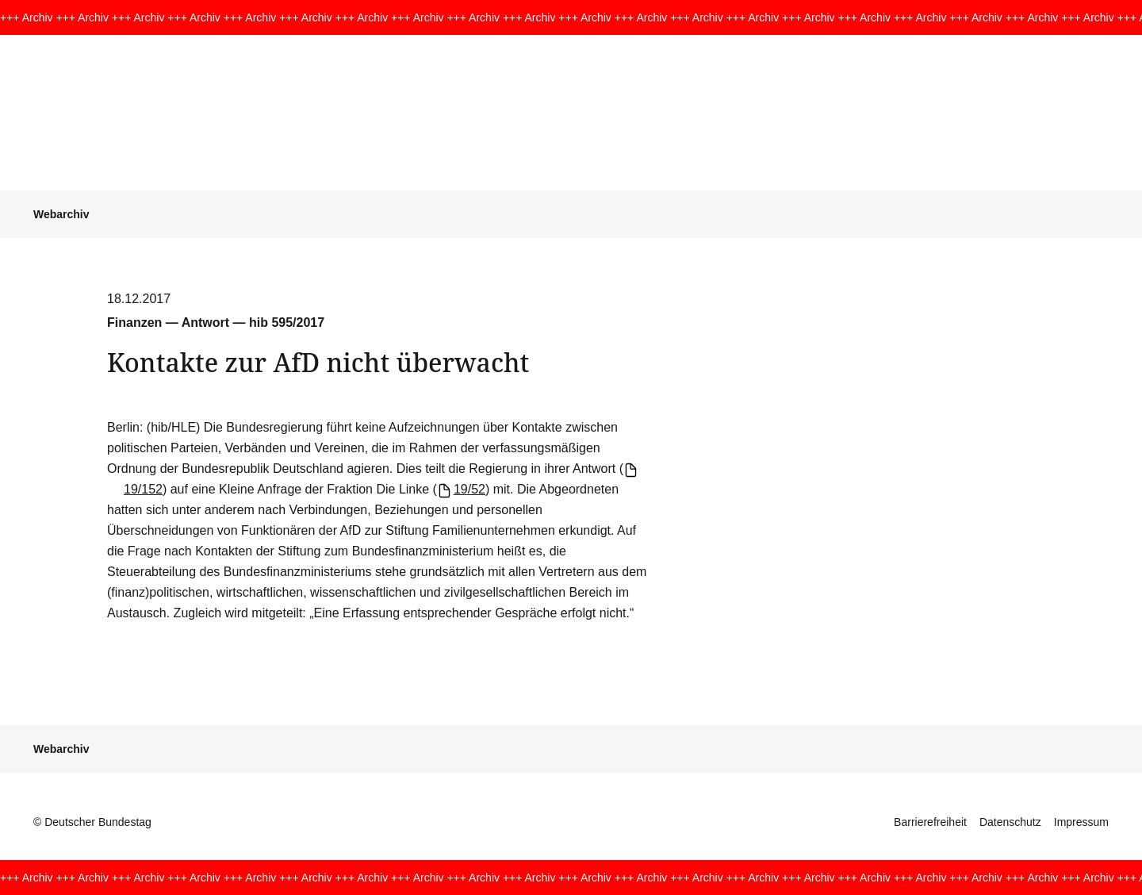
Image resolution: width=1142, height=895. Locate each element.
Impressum (1081, 822)
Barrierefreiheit (930, 822)
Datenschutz (1010, 822)
